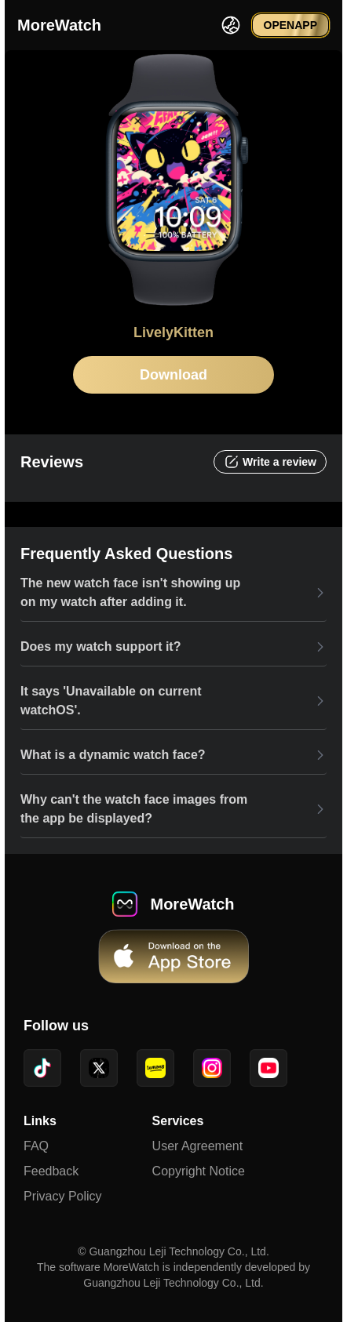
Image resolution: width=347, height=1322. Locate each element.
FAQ (36, 1146)
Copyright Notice (198, 1171)
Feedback (51, 1171)
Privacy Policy (63, 1196)
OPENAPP (290, 25)
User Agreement (197, 1146)
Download (173, 375)
